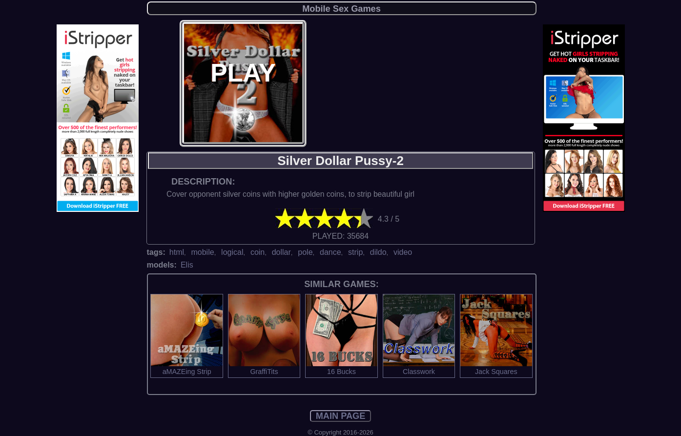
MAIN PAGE (341, 416)
